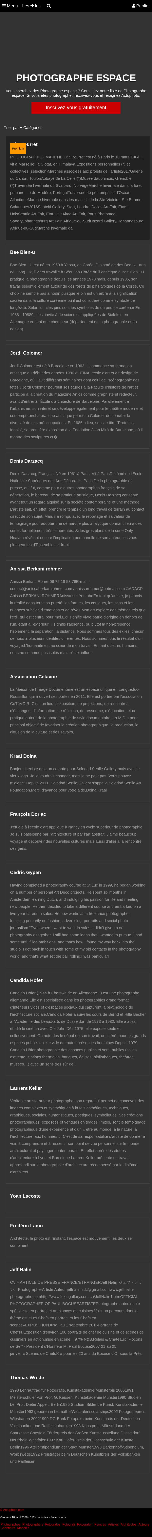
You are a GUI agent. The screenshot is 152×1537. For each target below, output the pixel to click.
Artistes (113, 1524)
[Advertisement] (72, 44)
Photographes (10, 1524)
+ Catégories (31, 127)
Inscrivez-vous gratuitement (76, 107)
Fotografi (68, 1524)
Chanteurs (8, 1528)
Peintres (100, 1524)
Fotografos (52, 1524)
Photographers (32, 1524)
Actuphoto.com (13, 1510)
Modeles (23, 1528)
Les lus (31, 5)
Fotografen (84, 1524)
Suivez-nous (58, 1517)
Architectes (128, 1524)
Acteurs (143, 1524)
